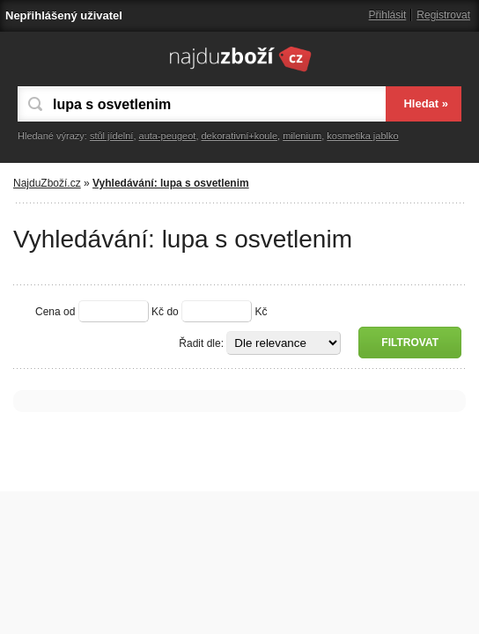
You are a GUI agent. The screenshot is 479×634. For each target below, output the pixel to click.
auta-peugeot (167, 135)
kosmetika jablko (362, 135)
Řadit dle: (201, 343)
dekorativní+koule (240, 135)
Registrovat (443, 15)
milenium (302, 135)
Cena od (55, 312)
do (172, 312)
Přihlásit (388, 15)
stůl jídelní (112, 135)
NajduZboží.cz (47, 183)
